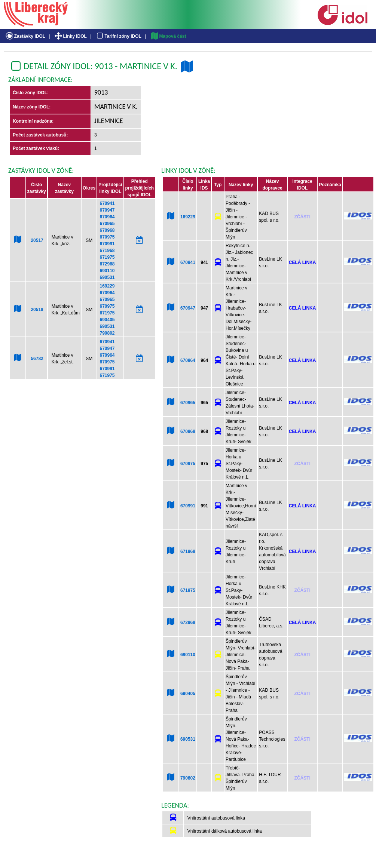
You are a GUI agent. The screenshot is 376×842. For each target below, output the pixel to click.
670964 (107, 216)
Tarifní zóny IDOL (118, 36)
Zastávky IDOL (24, 36)
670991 (107, 243)
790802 (107, 333)
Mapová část (168, 36)
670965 (107, 223)
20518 (37, 309)
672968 (107, 264)
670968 (107, 230)
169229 (107, 286)
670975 (107, 237)
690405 (107, 319)
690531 (107, 277)
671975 (107, 257)
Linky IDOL (70, 36)
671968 (107, 250)
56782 (37, 358)
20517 (37, 240)
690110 (107, 270)
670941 (107, 203)
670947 (107, 210)
